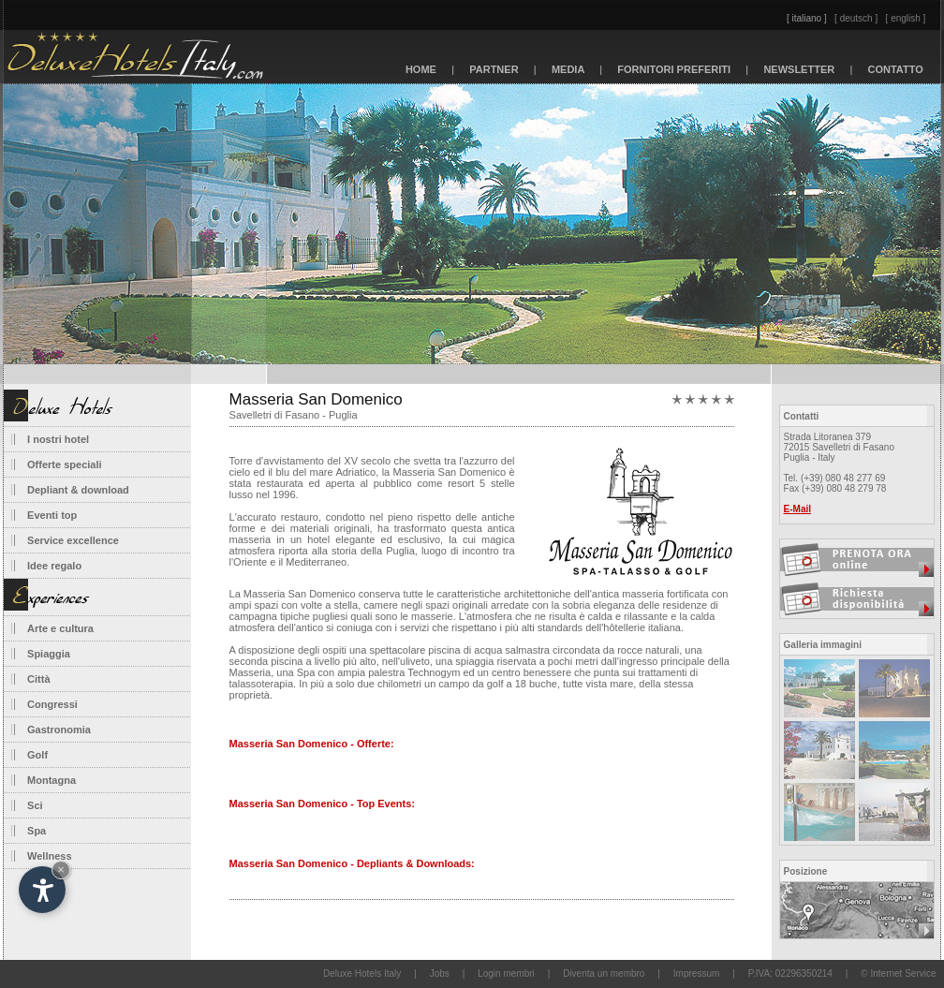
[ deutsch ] (856, 18)
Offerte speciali (64, 464)
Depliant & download (78, 489)
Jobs (440, 973)
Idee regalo (54, 565)
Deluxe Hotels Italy (362, 973)
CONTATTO (895, 69)
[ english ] (906, 18)
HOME (421, 69)
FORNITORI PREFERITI (674, 69)
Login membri (506, 973)
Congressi (52, 704)
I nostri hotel (58, 439)
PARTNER (494, 69)
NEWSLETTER (799, 69)
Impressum (696, 973)
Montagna (51, 780)
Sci (35, 805)
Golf (37, 754)
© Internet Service (898, 973)
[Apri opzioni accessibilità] (42, 889)
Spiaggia (48, 653)
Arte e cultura (60, 628)
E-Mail (797, 509)
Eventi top (52, 515)
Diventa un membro (603, 973)
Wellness (49, 856)
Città (38, 679)
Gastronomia (59, 729)
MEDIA (568, 69)
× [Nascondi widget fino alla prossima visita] (61, 870)
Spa (36, 830)
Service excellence (73, 540)
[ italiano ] (807, 18)
